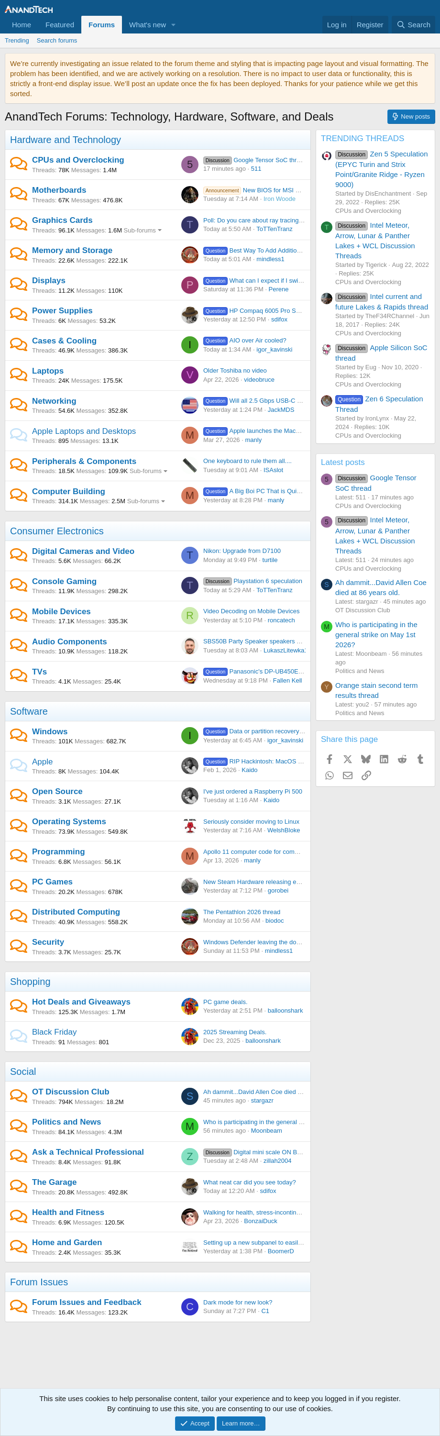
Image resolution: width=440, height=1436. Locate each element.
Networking (54, 401)
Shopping (30, 981)
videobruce (259, 379)
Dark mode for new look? (238, 1302)
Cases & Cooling (64, 340)
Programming (58, 851)
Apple (42, 761)
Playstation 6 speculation (252, 581)
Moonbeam (266, 1130)
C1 (265, 1310)
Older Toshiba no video (235, 370)
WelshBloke (283, 830)
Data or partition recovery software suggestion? (281, 731)
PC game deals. (225, 1001)
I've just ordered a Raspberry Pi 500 (252, 791)
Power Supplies (62, 310)
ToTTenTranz (274, 228)
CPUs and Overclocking (78, 160)
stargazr (262, 1100)
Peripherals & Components (84, 461)
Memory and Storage (72, 250)
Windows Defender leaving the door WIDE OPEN (271, 942)
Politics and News (66, 1122)
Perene (279, 289)
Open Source (57, 791)
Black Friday (54, 1032)
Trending (17, 40)
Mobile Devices (61, 611)
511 (256, 168)
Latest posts (343, 462)
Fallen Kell (287, 680)
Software (29, 711)
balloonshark (285, 1010)
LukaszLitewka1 (286, 650)
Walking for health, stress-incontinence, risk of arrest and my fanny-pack (302, 1212)
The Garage (54, 1182)
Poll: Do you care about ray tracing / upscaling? (268, 220)
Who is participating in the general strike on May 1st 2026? (283, 1122)
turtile (270, 559)
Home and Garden (67, 1242)
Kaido (249, 769)
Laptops (48, 371)
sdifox (279, 319)
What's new (147, 25)
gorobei (278, 890)
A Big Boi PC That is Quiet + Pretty (264, 491)
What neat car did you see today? (249, 1182)
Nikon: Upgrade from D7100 (242, 550)
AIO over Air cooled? (244, 340)
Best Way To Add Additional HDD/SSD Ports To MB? (288, 250)
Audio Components (69, 641)
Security (48, 942)
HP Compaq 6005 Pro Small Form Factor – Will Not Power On (302, 310)
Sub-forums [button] (140, 230)
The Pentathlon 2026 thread (241, 912)
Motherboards (59, 190)
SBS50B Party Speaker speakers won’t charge (267, 641)
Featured (59, 25)
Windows (49, 731)
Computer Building (68, 491)
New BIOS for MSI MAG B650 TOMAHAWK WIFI (290, 190)
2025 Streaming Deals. (234, 1032)
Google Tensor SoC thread (255, 160)
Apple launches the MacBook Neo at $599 (274, 430)
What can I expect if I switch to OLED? (269, 280)
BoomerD (281, 1251)
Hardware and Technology (65, 139)
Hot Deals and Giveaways (81, 1001)
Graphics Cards (62, 220)
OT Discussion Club (71, 1091)
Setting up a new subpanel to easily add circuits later (275, 1242)
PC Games (52, 881)
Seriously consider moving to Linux (251, 821)
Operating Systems (69, 821)
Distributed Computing (76, 912)
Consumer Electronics (57, 531)
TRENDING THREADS (362, 138)
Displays (49, 280)
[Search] (413, 24)
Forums (101, 25)
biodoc (274, 920)
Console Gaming (64, 581)
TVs (39, 671)
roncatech (281, 620)
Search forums (57, 40)
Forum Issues (39, 1282)
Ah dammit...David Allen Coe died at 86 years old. (271, 1091)
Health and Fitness (68, 1212)
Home (21, 25)
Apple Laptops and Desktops (84, 431)
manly (253, 439)
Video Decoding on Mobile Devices (251, 611)
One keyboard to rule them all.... (247, 460)
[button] (173, 24)
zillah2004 (278, 1160)
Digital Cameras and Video (83, 551)
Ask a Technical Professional (88, 1152)
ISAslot (273, 470)
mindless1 (270, 259)
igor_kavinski (274, 349)
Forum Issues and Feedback (87, 1302)
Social (23, 1071)
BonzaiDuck (260, 1221)
